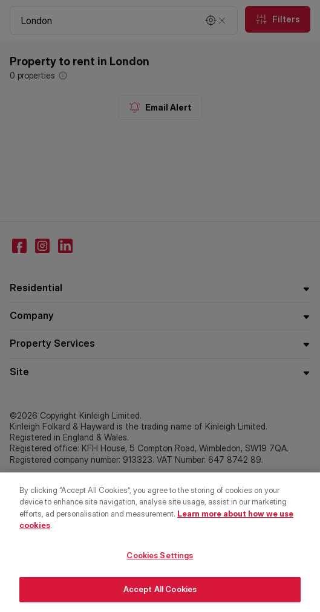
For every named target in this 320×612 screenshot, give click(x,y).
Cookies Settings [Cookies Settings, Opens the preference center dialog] (159, 558)
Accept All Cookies (160, 593)
